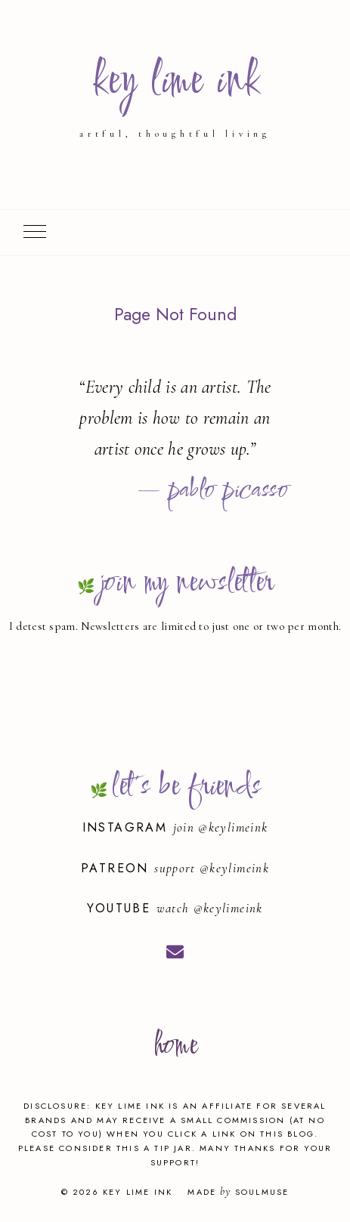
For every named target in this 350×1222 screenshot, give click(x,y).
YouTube (121, 908)
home (175, 1046)
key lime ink (175, 82)
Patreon (117, 868)
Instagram (127, 827)
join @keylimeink (220, 827)
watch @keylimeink (209, 908)
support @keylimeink (211, 868)
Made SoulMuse (238, 1192)
